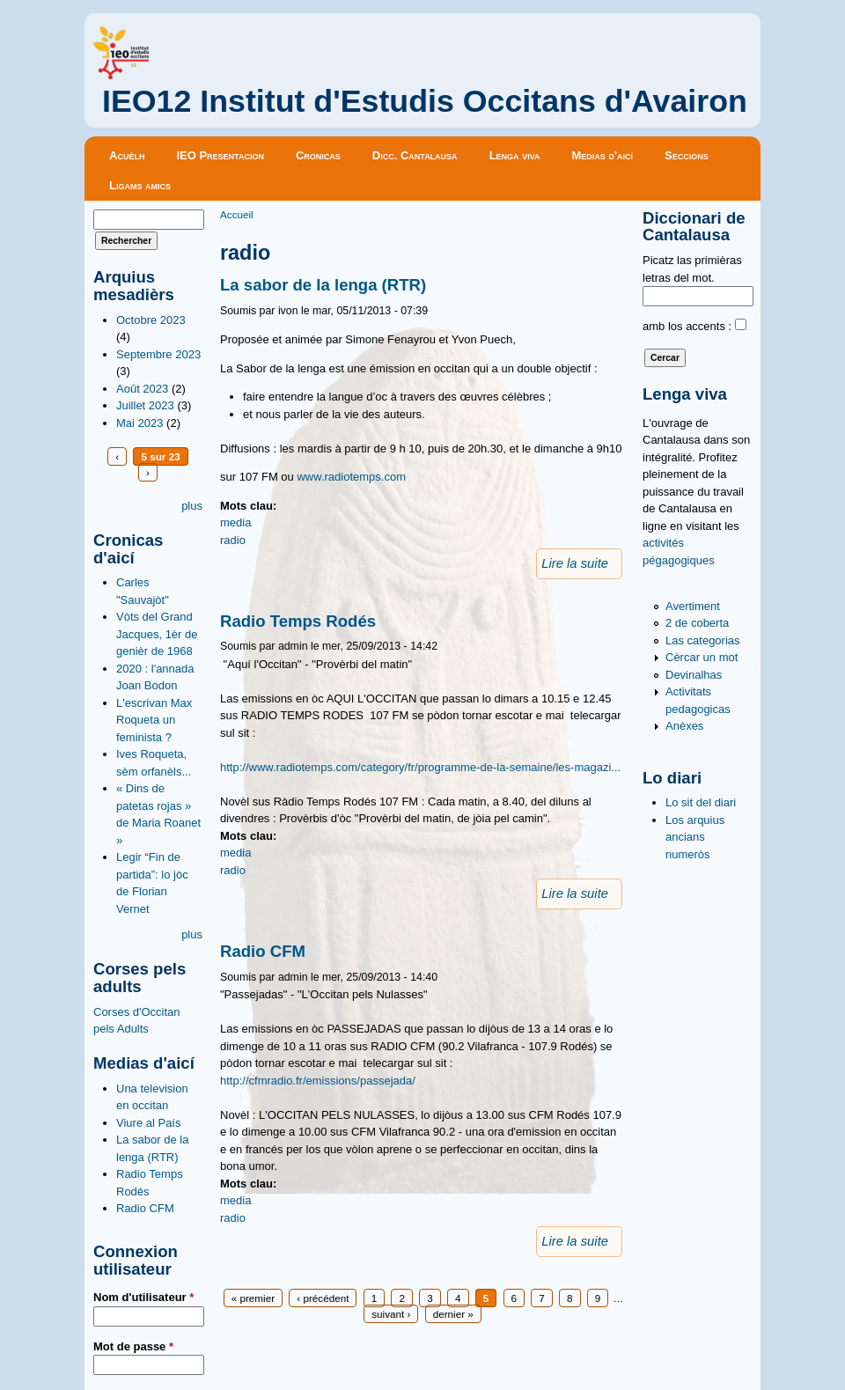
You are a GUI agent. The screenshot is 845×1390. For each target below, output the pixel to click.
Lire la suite (574, 563)
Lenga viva (514, 155)
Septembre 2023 (158, 354)
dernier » (453, 1314)
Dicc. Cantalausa (415, 155)
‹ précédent (323, 1298)
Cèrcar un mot (701, 657)
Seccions (687, 155)
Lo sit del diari (700, 802)
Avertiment (692, 606)
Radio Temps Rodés (298, 621)
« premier (253, 1298)
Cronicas (318, 155)
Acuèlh (126, 155)
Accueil (237, 214)
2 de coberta (697, 622)
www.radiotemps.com (351, 476)
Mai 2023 (139, 423)
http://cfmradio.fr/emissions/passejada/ (317, 1080)
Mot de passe (133, 1346)
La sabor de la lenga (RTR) (323, 285)
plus (191, 505)
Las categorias (702, 640)
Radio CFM (145, 1208)
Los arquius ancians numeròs (694, 837)
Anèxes (684, 725)
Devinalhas (693, 674)
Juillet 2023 (145, 405)
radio (233, 540)
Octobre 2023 (151, 320)
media (235, 522)
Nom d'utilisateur (143, 1297)
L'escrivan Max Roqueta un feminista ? (154, 720)
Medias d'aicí (603, 155)
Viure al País (148, 1122)
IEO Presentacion (220, 155)
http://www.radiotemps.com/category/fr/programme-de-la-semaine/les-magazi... (420, 767)
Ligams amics (140, 185)
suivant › (390, 1314)
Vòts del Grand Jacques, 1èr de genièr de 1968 (157, 634)
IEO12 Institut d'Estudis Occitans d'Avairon (424, 101)
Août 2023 (142, 388)
